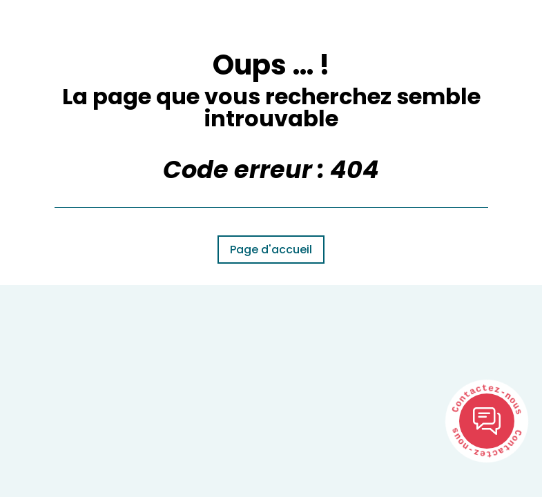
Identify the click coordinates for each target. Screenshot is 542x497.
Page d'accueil (271, 249)
